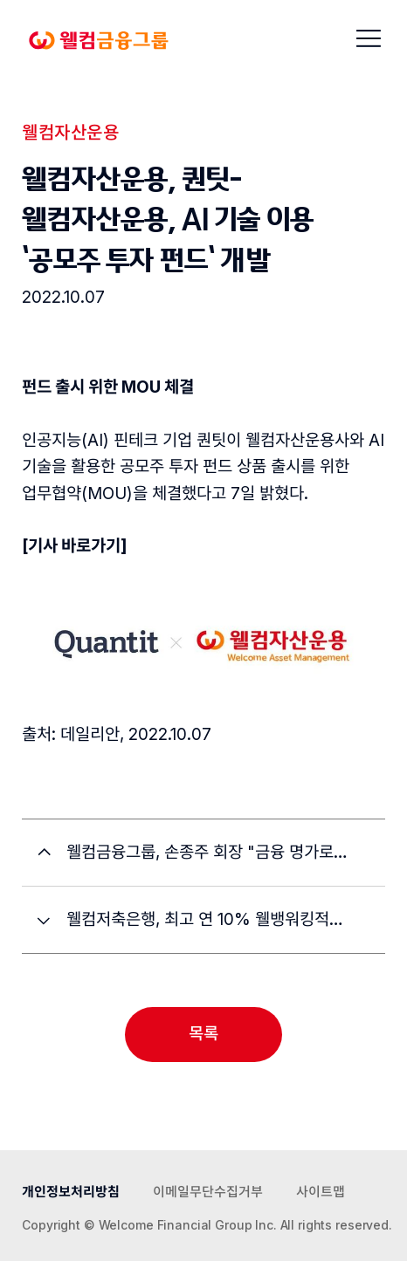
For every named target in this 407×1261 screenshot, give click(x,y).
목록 (203, 1034)
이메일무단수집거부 (208, 1191)
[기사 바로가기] (75, 546)
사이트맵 (320, 1191)
